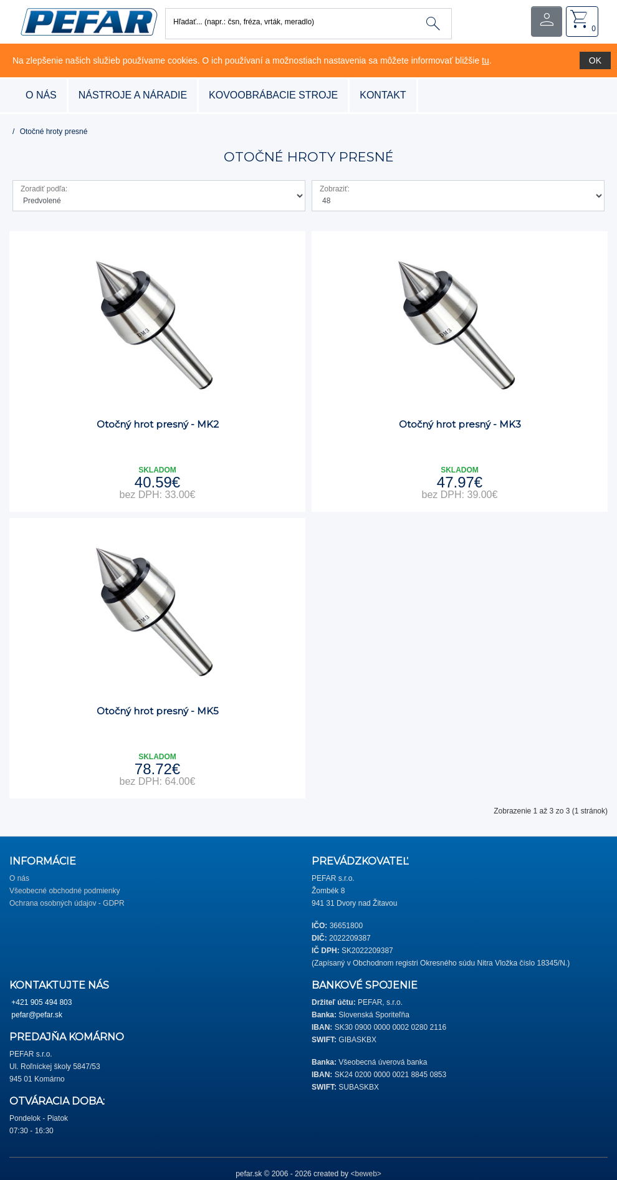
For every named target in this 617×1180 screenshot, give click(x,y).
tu (485, 60)
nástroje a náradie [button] (133, 95)
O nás (41, 95)
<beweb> (365, 1173)
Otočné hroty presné (54, 131)
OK (595, 60)
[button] (89, 21)
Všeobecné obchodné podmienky (64, 890)
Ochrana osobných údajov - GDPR (67, 903)
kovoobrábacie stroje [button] (273, 95)
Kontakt (383, 95)
